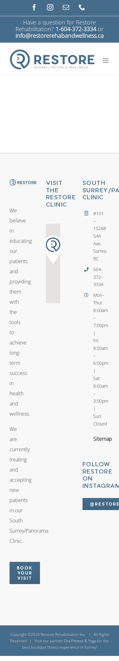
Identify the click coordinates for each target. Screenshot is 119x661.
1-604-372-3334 (76, 29)
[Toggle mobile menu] (106, 60)
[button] (53, 249)
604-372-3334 (95, 277)
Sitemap (95, 438)
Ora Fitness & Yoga (80, 641)
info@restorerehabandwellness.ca (60, 35)
